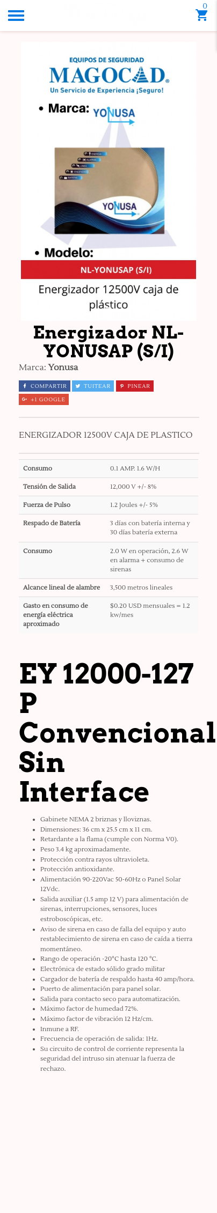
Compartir (44, 386)
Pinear (134, 386)
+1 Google (44, 399)
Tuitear (93, 386)
